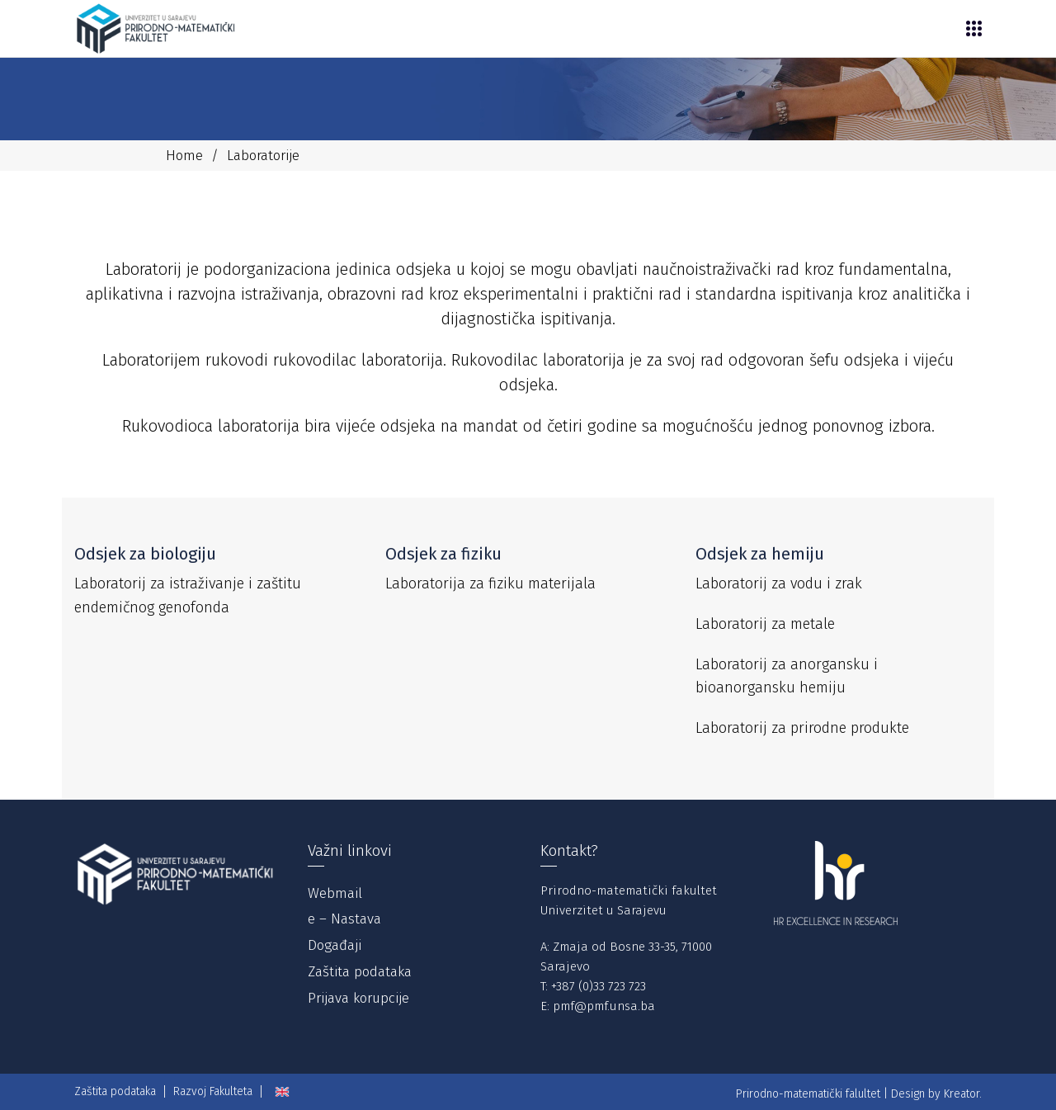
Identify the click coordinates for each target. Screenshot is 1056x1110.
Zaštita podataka (360, 971)
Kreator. (963, 1094)
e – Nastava (344, 919)
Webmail (335, 893)
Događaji (334, 945)
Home (184, 155)
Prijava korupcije (358, 998)
